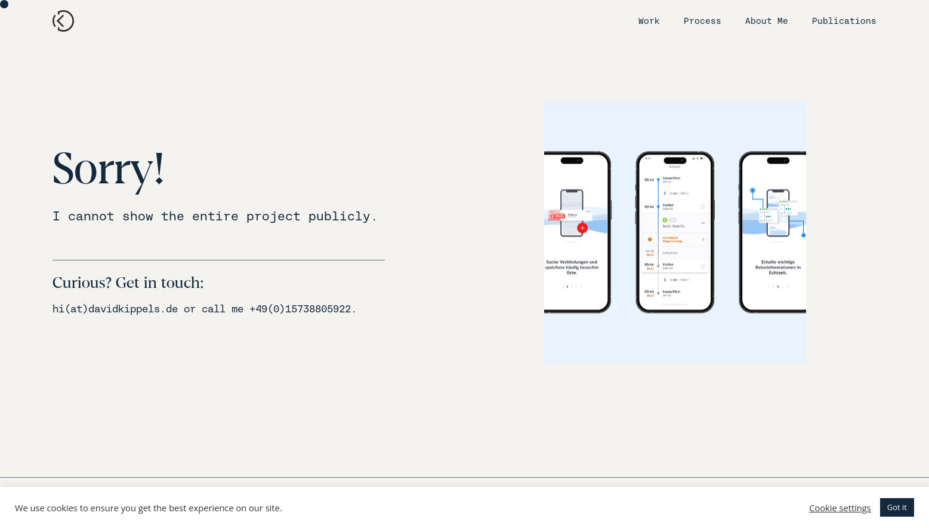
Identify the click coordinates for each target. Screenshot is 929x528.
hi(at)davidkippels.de (115, 309)
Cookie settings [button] (840, 507)
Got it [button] (897, 507)
